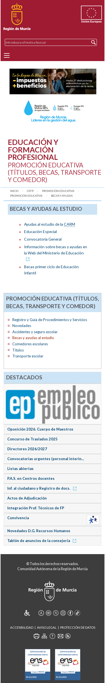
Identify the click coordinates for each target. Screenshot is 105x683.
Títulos (18, 350)
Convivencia (18, 518)
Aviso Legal (47, 627)
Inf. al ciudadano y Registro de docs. (42, 488)
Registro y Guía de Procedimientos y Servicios (49, 319)
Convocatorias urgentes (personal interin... (45, 458)
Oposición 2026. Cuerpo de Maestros (40, 429)
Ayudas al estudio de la (49, 224)
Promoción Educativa (58, 190)
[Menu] (7, 55)
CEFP (30, 190)
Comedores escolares (30, 344)
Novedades (21, 325)
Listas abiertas (20, 468)
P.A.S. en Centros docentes (31, 478)
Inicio (14, 190)
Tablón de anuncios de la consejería (42, 540)
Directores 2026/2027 (27, 449)
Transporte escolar (27, 356)
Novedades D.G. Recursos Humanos (38, 531)
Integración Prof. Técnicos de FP (35, 508)
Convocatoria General (43, 239)
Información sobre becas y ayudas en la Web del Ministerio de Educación (55, 252)
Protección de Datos (77, 627)
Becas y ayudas (62, 195)
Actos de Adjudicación (27, 498)
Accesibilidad (21, 627)
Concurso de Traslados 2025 (32, 439)
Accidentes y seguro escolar (35, 332)
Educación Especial (40, 231)
